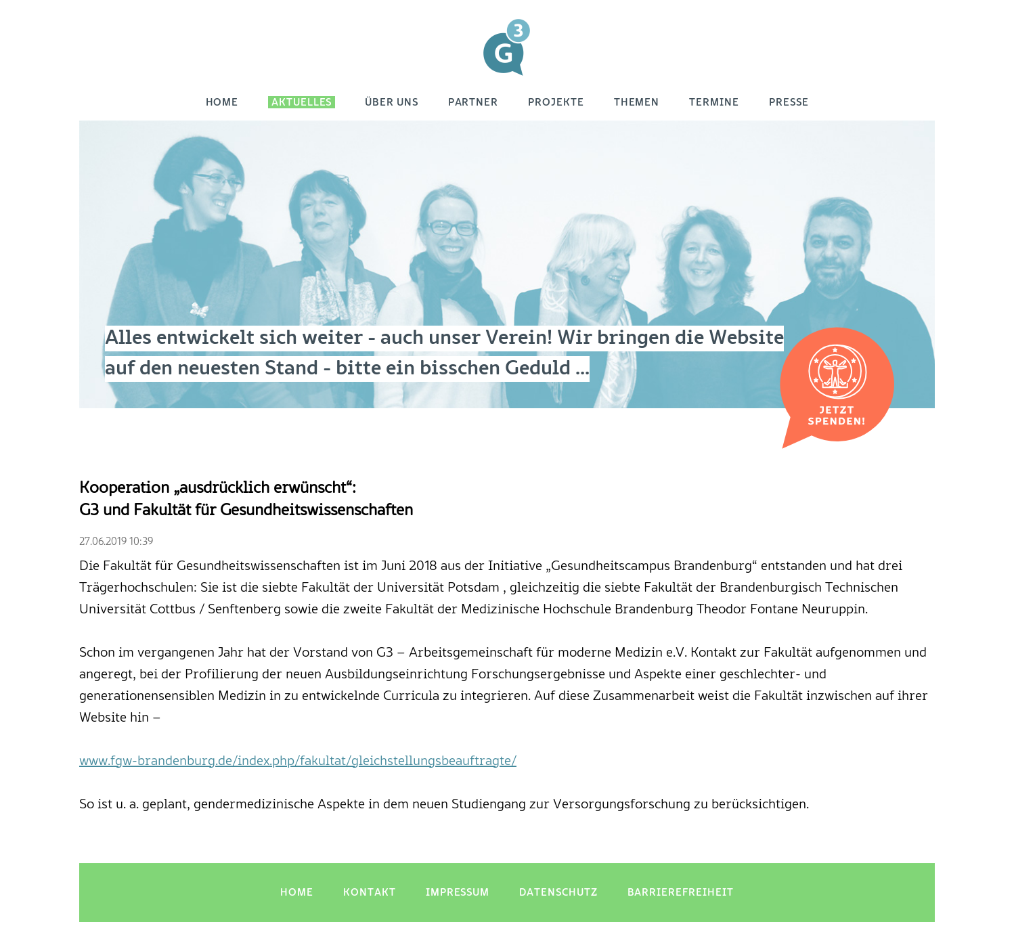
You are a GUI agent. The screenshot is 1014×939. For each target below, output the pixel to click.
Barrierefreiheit (680, 893)
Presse (789, 102)
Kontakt (369, 893)
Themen (637, 102)
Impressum (457, 893)
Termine (714, 102)
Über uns (391, 102)
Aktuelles (301, 102)
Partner (473, 102)
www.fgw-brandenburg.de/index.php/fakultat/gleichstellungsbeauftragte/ (297, 761)
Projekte (556, 102)
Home (222, 102)
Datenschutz (558, 893)
